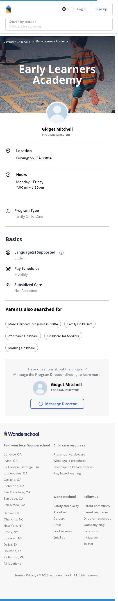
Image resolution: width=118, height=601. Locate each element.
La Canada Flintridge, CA (21, 467)
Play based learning (67, 473)
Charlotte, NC (14, 519)
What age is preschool (69, 460)
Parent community (97, 506)
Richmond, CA (14, 486)
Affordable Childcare (23, 336)
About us (59, 512)
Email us (59, 537)
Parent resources (96, 512)
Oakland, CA (12, 479)
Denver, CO (12, 513)
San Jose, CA (13, 498)
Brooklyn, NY (13, 538)
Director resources (97, 518)
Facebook (91, 531)
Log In (81, 9)
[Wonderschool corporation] (57, 434)
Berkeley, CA (13, 454)
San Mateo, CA (14, 505)
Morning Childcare (21, 348)
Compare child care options (73, 467)
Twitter (88, 544)
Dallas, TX (10, 544)
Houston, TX (13, 551)
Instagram (91, 537)
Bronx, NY (11, 532)
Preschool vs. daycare (69, 454)
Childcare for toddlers (63, 336)
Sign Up (101, 9)
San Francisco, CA (17, 492)
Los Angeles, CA (15, 473)
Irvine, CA (11, 460)
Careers (59, 518)
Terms (19, 575)
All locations (12, 563)
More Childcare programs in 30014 (33, 324)
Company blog (94, 525)
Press (57, 525)
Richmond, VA (14, 557)
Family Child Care (80, 324)
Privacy (31, 575)
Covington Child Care (17, 41)
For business (62, 531)
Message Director (57, 404)
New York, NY (13, 525)
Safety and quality (66, 506)
